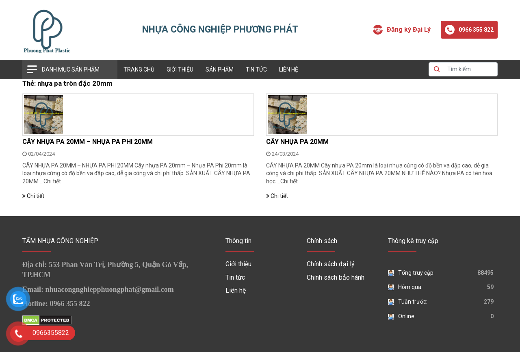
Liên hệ (288, 69)
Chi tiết (52, 181)
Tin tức (256, 69)
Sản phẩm (220, 69)
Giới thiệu (180, 69)
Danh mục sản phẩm (71, 69)
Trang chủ (139, 69)
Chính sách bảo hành (335, 277)
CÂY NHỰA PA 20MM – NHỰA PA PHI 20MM (87, 142)
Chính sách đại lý (331, 264)
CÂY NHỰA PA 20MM (297, 142)
